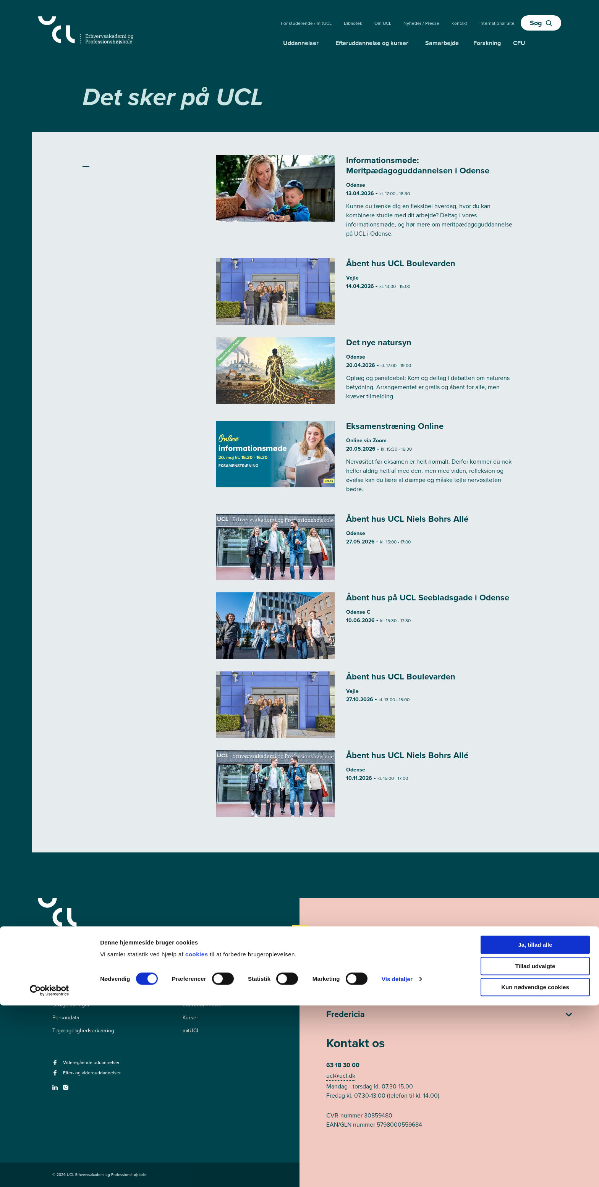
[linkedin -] (56, 1090)
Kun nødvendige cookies (535, 1168)
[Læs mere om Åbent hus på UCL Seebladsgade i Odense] (366, 625)
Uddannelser (301, 43)
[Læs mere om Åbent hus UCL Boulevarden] (366, 291)
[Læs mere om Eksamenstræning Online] (366, 461)
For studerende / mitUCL (306, 23)
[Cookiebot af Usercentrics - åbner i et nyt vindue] (49, 1172)
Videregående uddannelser (215, 992)
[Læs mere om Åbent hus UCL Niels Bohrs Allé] (366, 547)
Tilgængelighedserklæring (83, 1031)
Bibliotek (353, 23)
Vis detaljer (397, 1160)
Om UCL (382, 23)
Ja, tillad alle (535, 1126)
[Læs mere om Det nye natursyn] (366, 373)
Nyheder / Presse (421, 23)
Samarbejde (442, 43)
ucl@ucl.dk (340, 1075)
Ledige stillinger (71, 1005)
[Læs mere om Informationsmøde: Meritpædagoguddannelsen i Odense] (366, 200)
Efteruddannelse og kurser (371, 43)
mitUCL (191, 1031)
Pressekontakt (69, 992)
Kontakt (459, 23)
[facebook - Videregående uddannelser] (56, 1065)
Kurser (190, 1018)
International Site (497, 23)
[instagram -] (66, 1090)
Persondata (65, 1018)
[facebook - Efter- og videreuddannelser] (56, 1075)
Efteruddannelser (203, 1005)
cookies (197, 1135)
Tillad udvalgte (535, 1147)
